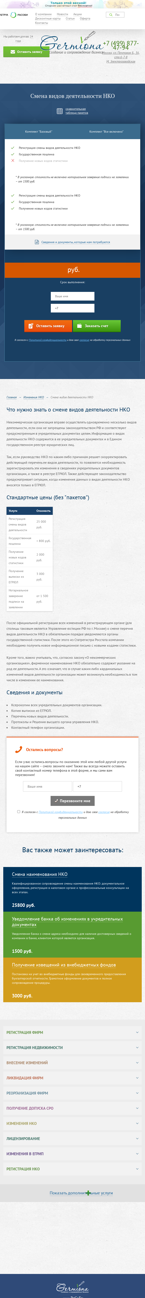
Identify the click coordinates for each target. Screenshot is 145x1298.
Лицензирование (23, 1138)
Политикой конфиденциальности (47, 340)
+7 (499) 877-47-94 (121, 45)
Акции (77, 14)
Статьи (70, 18)
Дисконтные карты (48, 18)
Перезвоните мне (72, 800)
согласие (84, 340)
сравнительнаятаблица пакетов (77, 111)
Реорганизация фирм (27, 1093)
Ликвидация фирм (25, 1077)
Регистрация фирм (25, 1032)
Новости (62, 14)
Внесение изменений (27, 1062)
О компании (43, 14)
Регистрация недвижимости (35, 1047)
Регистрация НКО (23, 1168)
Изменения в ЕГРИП (25, 1153)
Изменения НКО (22, 1123)
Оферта (85, 18)
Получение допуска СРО (30, 1108)
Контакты (41, 23)
